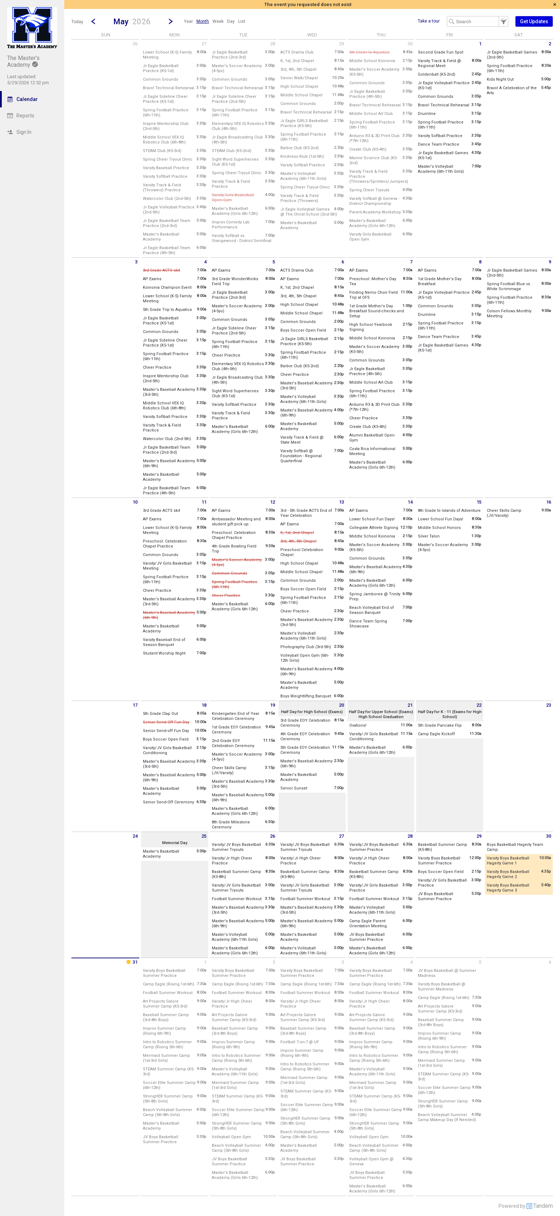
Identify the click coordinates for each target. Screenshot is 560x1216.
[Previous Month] (93, 21)
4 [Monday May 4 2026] (205, 261)
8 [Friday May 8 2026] (480, 261)
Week (218, 21)
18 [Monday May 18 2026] (203, 705)
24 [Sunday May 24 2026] (135, 836)
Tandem (543, 1205)
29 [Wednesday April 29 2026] (341, 43)
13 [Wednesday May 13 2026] (341, 502)
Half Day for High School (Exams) (312, 712)
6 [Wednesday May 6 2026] (342, 261)
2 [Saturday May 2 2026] (550, 43)
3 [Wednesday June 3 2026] (342, 962)
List (241, 21)
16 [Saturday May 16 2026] (548, 502)
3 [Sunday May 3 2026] (136, 261)
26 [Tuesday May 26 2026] (272, 836)
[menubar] (215, 21)
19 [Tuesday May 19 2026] (272, 705)
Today (77, 21)
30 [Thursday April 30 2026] (410, 43)
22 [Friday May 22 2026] (478, 705)
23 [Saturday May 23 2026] (548, 705)
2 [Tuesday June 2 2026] (273, 962)
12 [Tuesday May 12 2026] (272, 502)
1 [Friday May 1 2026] (480, 43)
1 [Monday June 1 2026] (205, 962)
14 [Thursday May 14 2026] (410, 502)
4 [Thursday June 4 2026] (411, 962)
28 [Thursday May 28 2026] (410, 836)
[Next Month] (171, 21)
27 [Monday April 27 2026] (203, 43)
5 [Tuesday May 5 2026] (273, 261)
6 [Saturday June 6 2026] (550, 962)
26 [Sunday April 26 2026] (135, 43)
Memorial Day (174, 843)
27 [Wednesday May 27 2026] (341, 836)
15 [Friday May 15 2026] (478, 502)
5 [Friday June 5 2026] (480, 962)
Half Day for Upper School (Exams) (381, 712)
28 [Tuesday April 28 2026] (272, 43)
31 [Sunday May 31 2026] (131, 962)
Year (188, 21)
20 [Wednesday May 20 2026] (341, 705)
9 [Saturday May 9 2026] (550, 261)
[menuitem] (188, 21)
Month (202, 21)
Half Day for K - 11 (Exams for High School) (450, 714)
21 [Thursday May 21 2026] (410, 705)
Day (231, 21)
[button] (132, 21)
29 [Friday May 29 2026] (478, 836)
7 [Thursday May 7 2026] (411, 261)
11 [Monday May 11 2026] (203, 502)
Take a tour (429, 21)
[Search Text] (477, 21)
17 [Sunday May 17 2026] (135, 705)
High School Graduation (381, 717)
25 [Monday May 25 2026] (203, 836)
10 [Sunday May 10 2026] (135, 502)
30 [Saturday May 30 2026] (548, 836)
